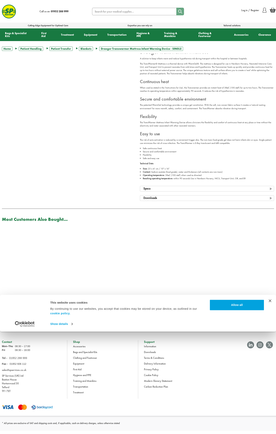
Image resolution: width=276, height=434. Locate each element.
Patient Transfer (61, 48)
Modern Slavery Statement (158, 384)
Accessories (241, 34)
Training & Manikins (170, 34)
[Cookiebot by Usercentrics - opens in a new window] (25, 426)
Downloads (150, 355)
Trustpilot (6, 325)
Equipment (90, 34)
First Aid (44, 34)
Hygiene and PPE (82, 378)
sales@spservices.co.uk (14, 373)
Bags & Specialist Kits (16, 34)
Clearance (264, 34)
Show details (59, 426)
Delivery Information (155, 366)
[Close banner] (270, 403)
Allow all (237, 407)
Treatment (67, 34)
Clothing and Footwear (85, 361)
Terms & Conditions (154, 361)
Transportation (117, 34)
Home (7, 48)
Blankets (85, 48)
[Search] (180, 11)
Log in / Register (253, 10)
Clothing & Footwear (205, 34)
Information (150, 349)
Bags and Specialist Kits (85, 355)
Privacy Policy (151, 372)
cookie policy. (60, 415)
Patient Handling (31, 48)
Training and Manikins (84, 384)
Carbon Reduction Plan (156, 389)
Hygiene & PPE (143, 34)
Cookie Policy (151, 378)
